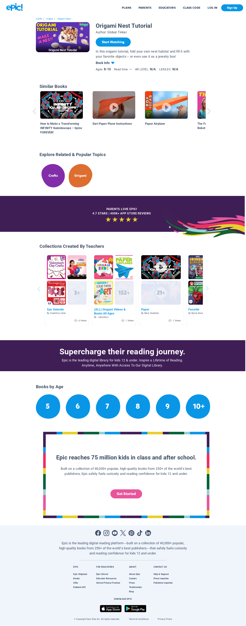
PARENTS (144, 8)
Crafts (39, 19)
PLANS (126, 8)
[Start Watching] (113, 42)
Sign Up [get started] (232, 8)
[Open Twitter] (123, 533)
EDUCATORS (167, 8)
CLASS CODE (191, 8)
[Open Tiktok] (140, 533)
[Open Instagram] (106, 533)
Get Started (126, 493)
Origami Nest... (65, 19)
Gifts (75, 583)
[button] (67, 289)
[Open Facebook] (98, 533)
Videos (49, 19)
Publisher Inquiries (163, 583)
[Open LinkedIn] (148, 533)
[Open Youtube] (115, 533)
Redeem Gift (79, 587)
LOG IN (213, 8)
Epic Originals (80, 574)
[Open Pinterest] (131, 533)
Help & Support (161, 574)
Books (76, 578)
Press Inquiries (161, 578)
